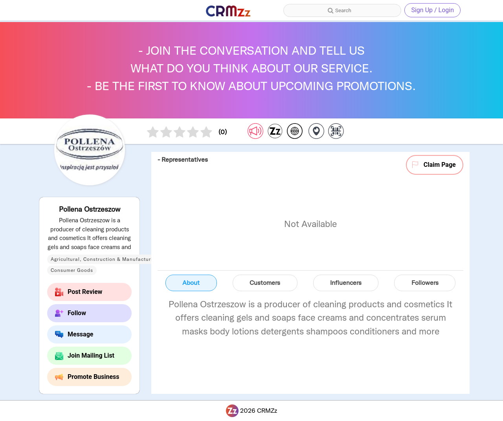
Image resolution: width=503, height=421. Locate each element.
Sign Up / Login (432, 10)
